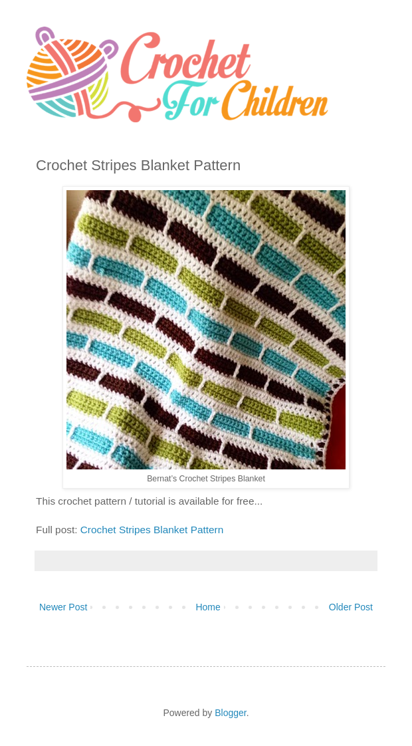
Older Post (351, 607)
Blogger (230, 712)
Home (207, 607)
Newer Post (63, 607)
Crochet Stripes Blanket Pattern (152, 529)
